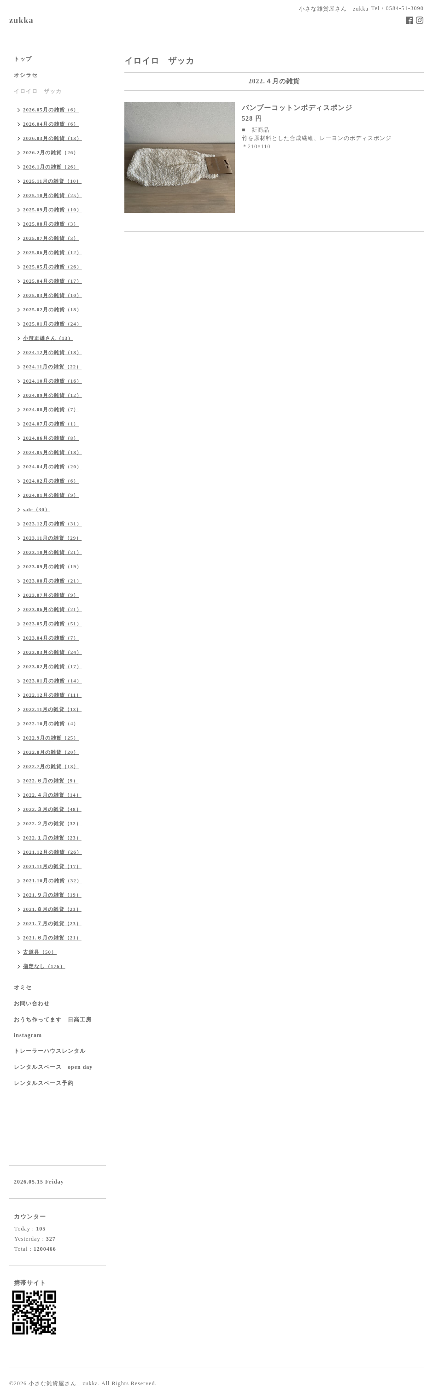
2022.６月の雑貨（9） (50, 780)
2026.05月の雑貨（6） (51, 109)
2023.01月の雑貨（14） (52, 680)
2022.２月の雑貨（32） (52, 823)
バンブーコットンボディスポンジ (297, 107)
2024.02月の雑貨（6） (51, 481)
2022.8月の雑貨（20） (51, 752)
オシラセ (26, 75)
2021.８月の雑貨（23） (52, 909)
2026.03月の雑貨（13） (52, 138)
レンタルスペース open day (53, 1067)
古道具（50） (40, 952)
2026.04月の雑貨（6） (51, 124)
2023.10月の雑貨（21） (52, 552)
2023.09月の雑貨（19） (52, 566)
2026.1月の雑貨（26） (51, 166)
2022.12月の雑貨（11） (52, 695)
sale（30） (36, 509)
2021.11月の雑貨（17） (52, 866)
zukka (21, 20)
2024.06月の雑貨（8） (51, 438)
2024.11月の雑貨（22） (52, 366)
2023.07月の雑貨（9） (51, 595)
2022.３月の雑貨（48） (52, 809)
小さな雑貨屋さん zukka (63, 1383)
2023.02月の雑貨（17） (52, 666)
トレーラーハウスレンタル (50, 1051)
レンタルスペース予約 (44, 1083)
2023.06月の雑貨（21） (52, 609)
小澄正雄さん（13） (48, 338)
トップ (23, 59)
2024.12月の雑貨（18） (52, 352)
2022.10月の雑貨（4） (51, 723)
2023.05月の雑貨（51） (52, 623)
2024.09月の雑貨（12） (52, 395)
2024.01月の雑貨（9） (51, 495)
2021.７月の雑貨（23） (52, 923)
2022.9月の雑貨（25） (51, 738)
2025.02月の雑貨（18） (52, 309)
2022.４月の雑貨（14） (52, 795)
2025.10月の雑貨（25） (52, 195)
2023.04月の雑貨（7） (51, 638)
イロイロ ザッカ (38, 91)
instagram (28, 1035)
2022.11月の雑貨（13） (52, 709)
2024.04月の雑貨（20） (52, 466)
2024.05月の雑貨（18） (52, 452)
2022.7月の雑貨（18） (51, 766)
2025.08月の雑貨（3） (51, 224)
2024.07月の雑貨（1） (51, 423)
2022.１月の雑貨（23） (52, 837)
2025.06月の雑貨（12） (52, 252)
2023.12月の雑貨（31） (52, 523)
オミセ (23, 987)
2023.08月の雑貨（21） (52, 580)
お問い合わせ (32, 1003)
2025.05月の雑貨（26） (52, 266)
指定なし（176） (44, 966)
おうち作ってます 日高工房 (53, 1019)
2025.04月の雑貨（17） (52, 281)
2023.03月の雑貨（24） (52, 652)
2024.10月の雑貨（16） (52, 381)
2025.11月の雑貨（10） (52, 181)
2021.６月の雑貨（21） (52, 937)
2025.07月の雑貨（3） (51, 238)
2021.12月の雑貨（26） (52, 852)
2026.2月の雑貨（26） (51, 152)
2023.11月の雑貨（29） (52, 538)
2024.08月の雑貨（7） (51, 409)
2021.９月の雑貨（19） (52, 895)
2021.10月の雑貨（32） (52, 880)
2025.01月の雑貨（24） (52, 324)
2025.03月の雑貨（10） (52, 295)
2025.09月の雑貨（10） (52, 209)
